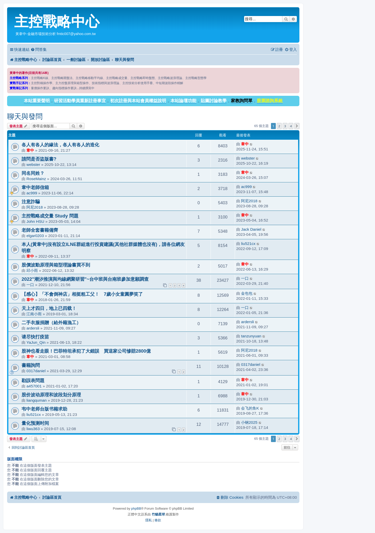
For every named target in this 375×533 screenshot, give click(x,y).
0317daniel (35, 371)
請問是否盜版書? (39, 159)
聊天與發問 (25, 116)
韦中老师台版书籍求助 (44, 409)
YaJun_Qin (35, 342)
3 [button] (285, 126)
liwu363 (33, 429)
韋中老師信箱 (35, 187)
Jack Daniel (251, 229)
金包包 (246, 293)
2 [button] (279, 126)
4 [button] (291, 126)
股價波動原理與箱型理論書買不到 (56, 265)
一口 (30, 285)
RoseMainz (36, 179)
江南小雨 (34, 314)
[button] (296, 126)
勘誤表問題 (33, 380)
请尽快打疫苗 (35, 336)
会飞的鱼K (250, 408)
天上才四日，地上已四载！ (49, 308)
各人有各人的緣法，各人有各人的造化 (60, 144)
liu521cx (248, 243)
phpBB (136, 508)
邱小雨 (32, 270)
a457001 (34, 386)
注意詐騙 (31, 201)
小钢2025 (249, 422)
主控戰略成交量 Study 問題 (50, 215)
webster (33, 164)
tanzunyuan (251, 336)
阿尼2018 (34, 207)
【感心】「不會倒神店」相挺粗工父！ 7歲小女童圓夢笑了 (82, 294)
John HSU (35, 221)
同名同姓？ (33, 173)
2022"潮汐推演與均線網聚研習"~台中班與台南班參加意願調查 (85, 279)
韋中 (30, 150)
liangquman (36, 400)
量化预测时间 (35, 423)
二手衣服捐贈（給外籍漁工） (51, 322)
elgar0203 (35, 235)
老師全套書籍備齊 (40, 230)
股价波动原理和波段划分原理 (51, 394)
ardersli (32, 328)
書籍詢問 (31, 365)
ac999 (31, 193)
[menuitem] (39, 49)
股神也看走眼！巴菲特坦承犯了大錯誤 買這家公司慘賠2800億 (86, 351)
